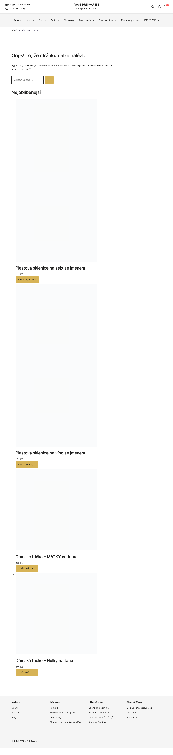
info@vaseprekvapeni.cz (19, 4)
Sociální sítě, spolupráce (139, 707)
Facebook (132, 717)
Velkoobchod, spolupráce (63, 712)
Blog (13, 717)
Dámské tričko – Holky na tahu (44, 660)
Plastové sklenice (107, 20)
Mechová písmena (130, 20)
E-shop (15, 712)
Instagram (132, 712)
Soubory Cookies (97, 722)
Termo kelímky (86, 20)
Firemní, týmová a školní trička (65, 722)
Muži (28, 20)
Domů (14, 707)
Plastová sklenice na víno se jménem (50, 453)
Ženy (16, 20)
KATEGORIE (150, 20)
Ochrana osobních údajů (101, 717)
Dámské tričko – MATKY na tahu (46, 556)
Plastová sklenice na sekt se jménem (50, 268)
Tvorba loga (56, 717)
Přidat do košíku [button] (27, 280)
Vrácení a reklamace (99, 712)
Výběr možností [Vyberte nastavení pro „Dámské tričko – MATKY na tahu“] (26, 568)
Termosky (69, 20)
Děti (41, 20)
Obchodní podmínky (99, 707)
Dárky (54, 20)
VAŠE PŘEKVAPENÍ (86, 4)
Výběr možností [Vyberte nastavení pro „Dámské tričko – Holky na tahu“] (26, 672)
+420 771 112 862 (15, 8)
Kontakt (54, 707)
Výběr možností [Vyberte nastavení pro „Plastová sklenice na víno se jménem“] (26, 465)
